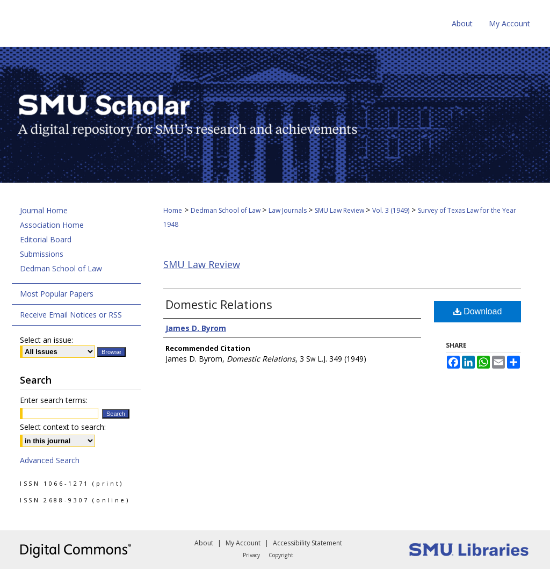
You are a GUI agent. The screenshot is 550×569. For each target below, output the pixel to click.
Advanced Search (49, 460)
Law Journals (288, 210)
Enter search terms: (54, 400)
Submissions (41, 254)
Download (477, 311)
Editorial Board (45, 239)
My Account (243, 543)
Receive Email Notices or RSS (71, 314)
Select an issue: (46, 340)
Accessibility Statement (307, 543)
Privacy (251, 555)
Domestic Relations (218, 304)
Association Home (52, 225)
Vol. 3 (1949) (390, 210)
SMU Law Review (340, 210)
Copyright (281, 555)
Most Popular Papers (56, 294)
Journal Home (44, 210)
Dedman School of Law (226, 210)
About (203, 543)
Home (172, 210)
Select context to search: (63, 427)
